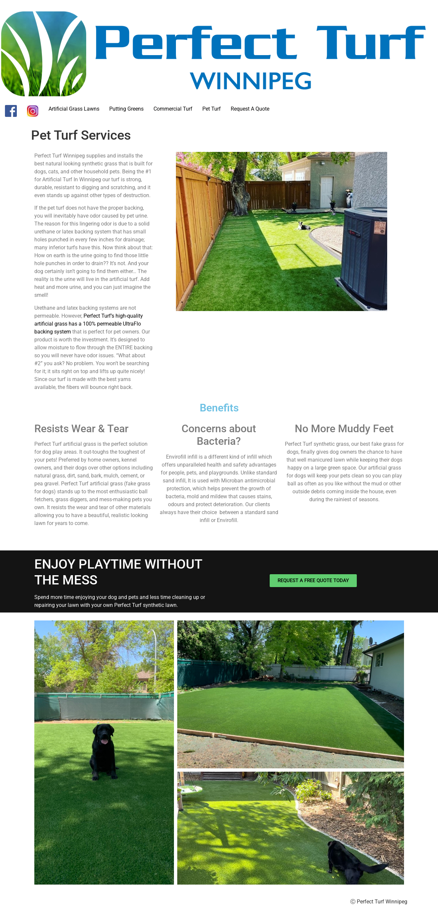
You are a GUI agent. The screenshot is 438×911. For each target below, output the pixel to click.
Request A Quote (250, 109)
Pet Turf (211, 109)
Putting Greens (126, 109)
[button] (104, 752)
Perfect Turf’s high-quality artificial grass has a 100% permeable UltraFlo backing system (88, 324)
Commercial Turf (172, 109)
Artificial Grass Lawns (74, 109)
